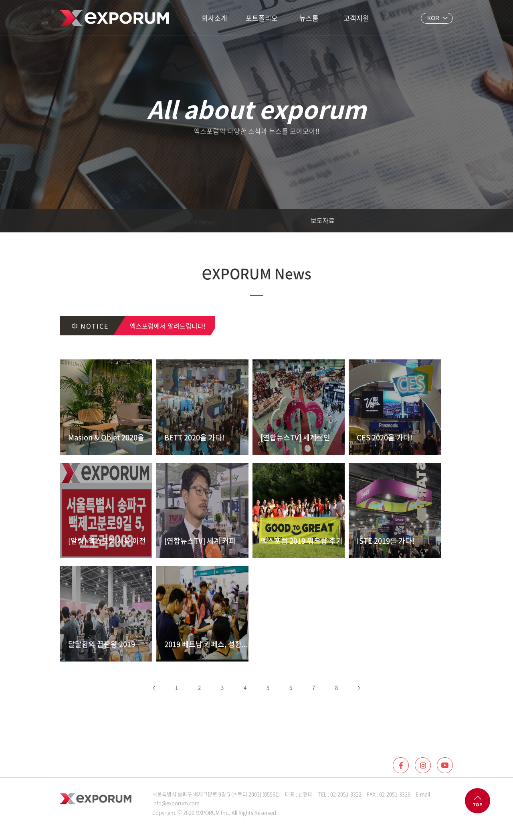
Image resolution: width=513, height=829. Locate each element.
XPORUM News (191, 220)
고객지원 (356, 18)
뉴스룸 (309, 18)
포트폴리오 (262, 18)
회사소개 (214, 18)
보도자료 (323, 220)
